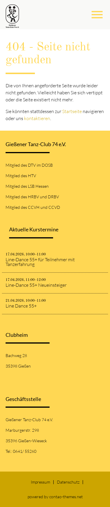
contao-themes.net (66, 496)
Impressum (40, 481)
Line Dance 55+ (21, 305)
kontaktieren (37, 118)
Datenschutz (68, 481)
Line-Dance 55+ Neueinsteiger (36, 285)
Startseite (72, 111)
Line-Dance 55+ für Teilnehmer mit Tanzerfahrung (40, 262)
